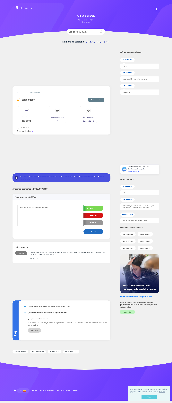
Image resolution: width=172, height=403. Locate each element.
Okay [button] (149, 397)
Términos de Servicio (63, 391)
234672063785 (145, 248)
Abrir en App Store (133, 171)
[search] (101, 31)
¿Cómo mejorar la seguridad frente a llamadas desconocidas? (49, 306)
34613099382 (128, 86)
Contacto (75, 391)
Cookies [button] (162, 392)
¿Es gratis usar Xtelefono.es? (38, 319)
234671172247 (145, 241)
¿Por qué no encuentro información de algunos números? (47, 313)
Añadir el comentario (96, 100)
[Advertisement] (61, 67)
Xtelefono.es (23, 8)
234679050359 (145, 234)
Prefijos (34, 391)
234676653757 (128, 248)
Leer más (127, 312)
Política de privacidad (46, 391)
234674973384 (128, 241)
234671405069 (128, 234)
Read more (34, 330)
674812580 (127, 60)
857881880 (127, 73)
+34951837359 (127, 214)
